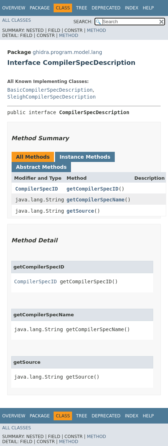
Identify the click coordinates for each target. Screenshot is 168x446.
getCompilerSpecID (92, 189)
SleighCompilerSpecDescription (51, 97)
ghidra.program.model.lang (67, 52)
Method (96, 30)
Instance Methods (84, 157)
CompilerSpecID (36, 189)
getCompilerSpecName (96, 200)
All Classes (16, 20)
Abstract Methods (41, 167)
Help (148, 8)
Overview (13, 8)
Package (40, 8)
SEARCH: (83, 21)
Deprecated (106, 8)
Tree (81, 8)
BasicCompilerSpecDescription (50, 90)
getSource (80, 211)
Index (132, 8)
